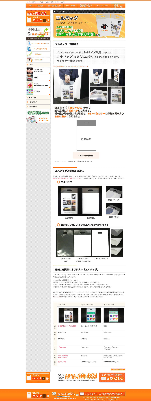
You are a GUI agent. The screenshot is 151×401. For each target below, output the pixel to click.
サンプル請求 (57, 297)
